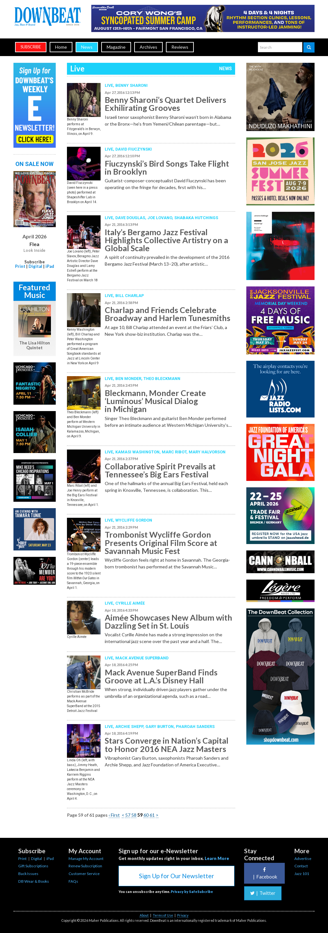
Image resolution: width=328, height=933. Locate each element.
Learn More (217, 858)
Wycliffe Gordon (133, 520)
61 (152, 815)
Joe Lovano (159, 217)
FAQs (73, 881)
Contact (301, 865)
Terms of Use (163, 915)
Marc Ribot (174, 452)
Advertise (302, 858)
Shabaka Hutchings (196, 217)
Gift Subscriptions (33, 865)
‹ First (114, 815)
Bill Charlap (129, 295)
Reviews (179, 47)
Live (109, 85)
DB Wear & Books (33, 881)
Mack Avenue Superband (141, 658)
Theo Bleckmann (162, 378)
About (144, 915)
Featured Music (34, 291)
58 (133, 815)
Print (20, 266)
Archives (148, 47)
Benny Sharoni (131, 85)
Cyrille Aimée (130, 603)
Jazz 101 (301, 873)
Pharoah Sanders (195, 726)
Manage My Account (86, 858)
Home (61, 47)
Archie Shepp (129, 726)
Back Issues (28, 873)
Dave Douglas (130, 217)
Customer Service (84, 873)
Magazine (116, 47)
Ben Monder (128, 378)
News (87, 47)
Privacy (182, 915)
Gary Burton (159, 726)
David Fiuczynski (133, 149)
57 (127, 815)
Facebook (264, 873)
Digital (35, 266)
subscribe (30, 47)
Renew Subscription (85, 865)
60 (146, 815)
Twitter (262, 893)
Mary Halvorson (207, 452)
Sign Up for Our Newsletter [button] (176, 875)
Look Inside (34, 250)
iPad (49, 266)
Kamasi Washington (137, 452)
